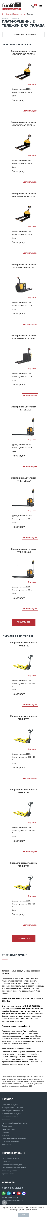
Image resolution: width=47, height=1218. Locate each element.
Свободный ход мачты (10, 1158)
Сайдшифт (6, 1162)
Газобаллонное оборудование (14, 1165)
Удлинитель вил (8, 1174)
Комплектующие (13, 1153)
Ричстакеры (6, 1144)
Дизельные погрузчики (10, 1105)
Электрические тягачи (10, 1141)
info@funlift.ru (13, 1197)
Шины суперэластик (9, 1171)
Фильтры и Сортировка (23, 34)
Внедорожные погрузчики (12, 1114)
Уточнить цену (30, 111)
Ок (23, 1215)
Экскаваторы (7, 1126)
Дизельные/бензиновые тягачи (14, 1138)
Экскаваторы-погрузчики (11, 1117)
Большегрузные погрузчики (12, 1111)
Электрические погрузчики (12, 1108)
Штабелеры (6, 1120)
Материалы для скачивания (12, 1201)
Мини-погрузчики (8, 1129)
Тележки (5, 1135)
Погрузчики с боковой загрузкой (14, 1123)
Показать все (23, 622)
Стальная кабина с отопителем (14, 1168)
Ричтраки (5, 1132)
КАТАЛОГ (7, 1099)
